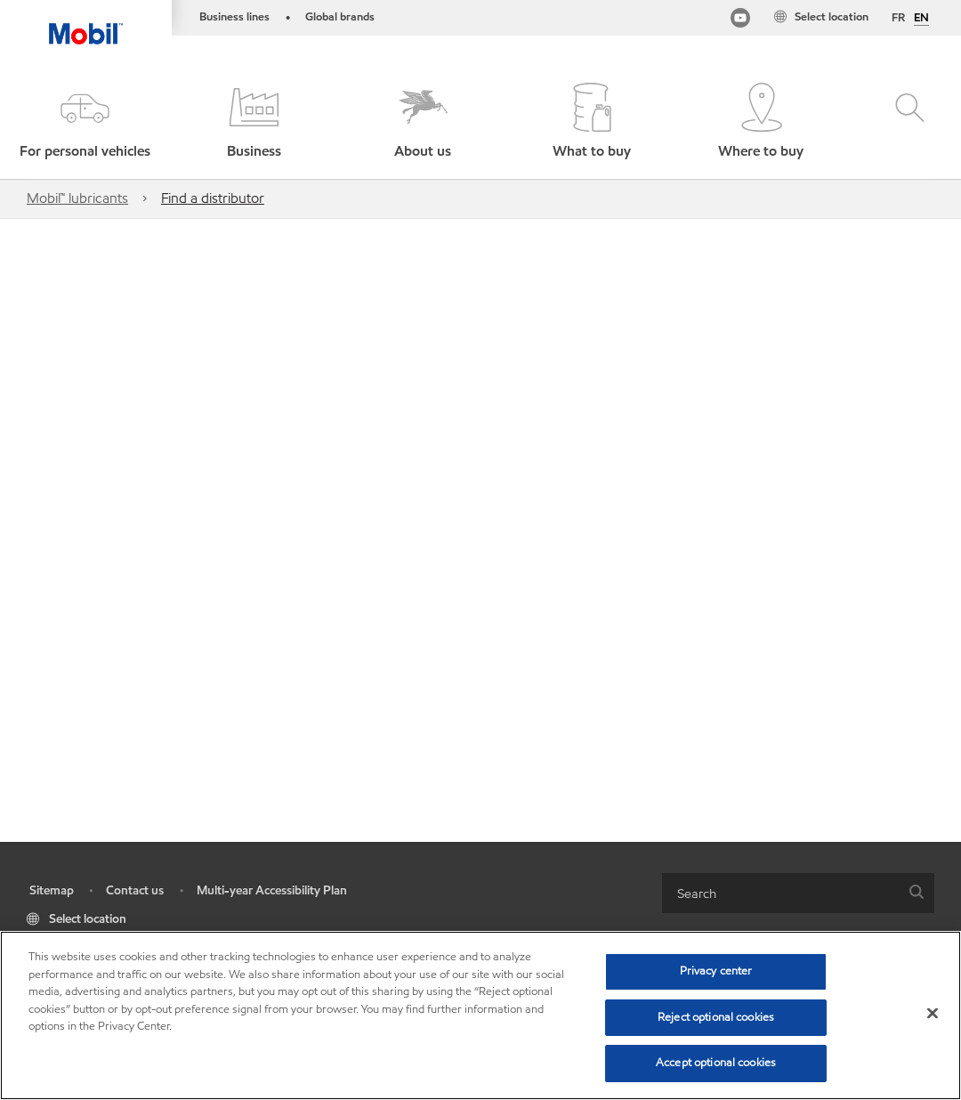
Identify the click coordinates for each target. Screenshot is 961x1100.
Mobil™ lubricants (77, 198)
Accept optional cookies (716, 1063)
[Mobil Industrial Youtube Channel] (740, 21)
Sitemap (51, 890)
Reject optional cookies (716, 1017)
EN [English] (921, 19)
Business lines (234, 17)
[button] (84, 122)
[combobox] (798, 893)
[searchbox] (780, 893)
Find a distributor (212, 198)
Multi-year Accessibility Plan (272, 890)
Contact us (135, 890)
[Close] (932, 1013)
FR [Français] (898, 18)
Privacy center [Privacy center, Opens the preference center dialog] (716, 971)
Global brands (340, 17)
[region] (480, 1015)
